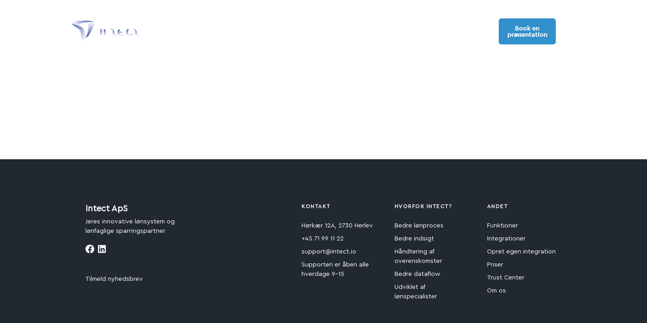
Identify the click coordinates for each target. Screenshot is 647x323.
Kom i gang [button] (310, 26)
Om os (496, 291)
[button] (570, 31)
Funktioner (502, 226)
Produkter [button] (174, 26)
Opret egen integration (521, 252)
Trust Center (505, 278)
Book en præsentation (527, 31)
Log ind (478, 31)
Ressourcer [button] (362, 26)
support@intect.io (328, 252)
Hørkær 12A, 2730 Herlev (337, 226)
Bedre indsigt (414, 239)
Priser (495, 265)
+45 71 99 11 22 (322, 239)
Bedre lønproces (418, 226)
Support (446, 26)
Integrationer (506, 239)
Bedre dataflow (417, 274)
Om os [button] (408, 26)
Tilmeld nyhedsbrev (114, 279)
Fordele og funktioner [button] (241, 26)
